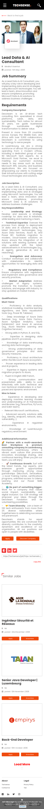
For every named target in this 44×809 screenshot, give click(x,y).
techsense (6, 785)
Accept (23, 806)
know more (30, 639)
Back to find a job (12, 15)
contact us (6, 788)
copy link (37, 562)
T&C (25, 788)
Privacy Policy (28, 785)
